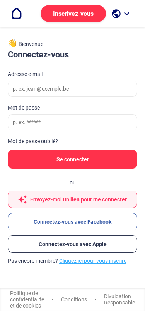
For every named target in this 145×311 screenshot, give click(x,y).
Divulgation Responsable (119, 299)
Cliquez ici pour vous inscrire (92, 261)
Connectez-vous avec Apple (73, 244)
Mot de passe (24, 108)
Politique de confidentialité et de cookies (27, 299)
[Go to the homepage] (16, 13)
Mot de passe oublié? (33, 141)
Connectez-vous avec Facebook (72, 222)
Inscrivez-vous (73, 13)
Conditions (74, 299)
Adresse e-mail (25, 74)
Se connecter (72, 159)
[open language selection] (121, 13)
